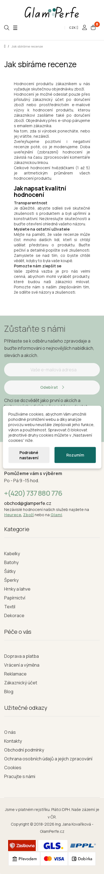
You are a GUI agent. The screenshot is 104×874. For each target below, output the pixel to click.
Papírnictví (14, 598)
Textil (9, 607)
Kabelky (12, 554)
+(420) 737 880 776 (33, 493)
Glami (56, 514)
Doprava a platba (21, 656)
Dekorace (14, 615)
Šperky (11, 580)
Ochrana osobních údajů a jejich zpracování (48, 759)
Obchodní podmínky (24, 750)
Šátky (10, 571)
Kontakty (13, 741)
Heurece (12, 514)
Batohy (11, 562)
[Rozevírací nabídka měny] (73, 27)
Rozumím (75, 455)
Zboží (28, 514)
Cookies (12, 768)
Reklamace (15, 674)
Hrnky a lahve (17, 589)
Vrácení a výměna (21, 665)
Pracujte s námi (19, 776)
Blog (8, 691)
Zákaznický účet (20, 683)
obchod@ (14, 503)
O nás (10, 732)
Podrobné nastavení (29, 455)
